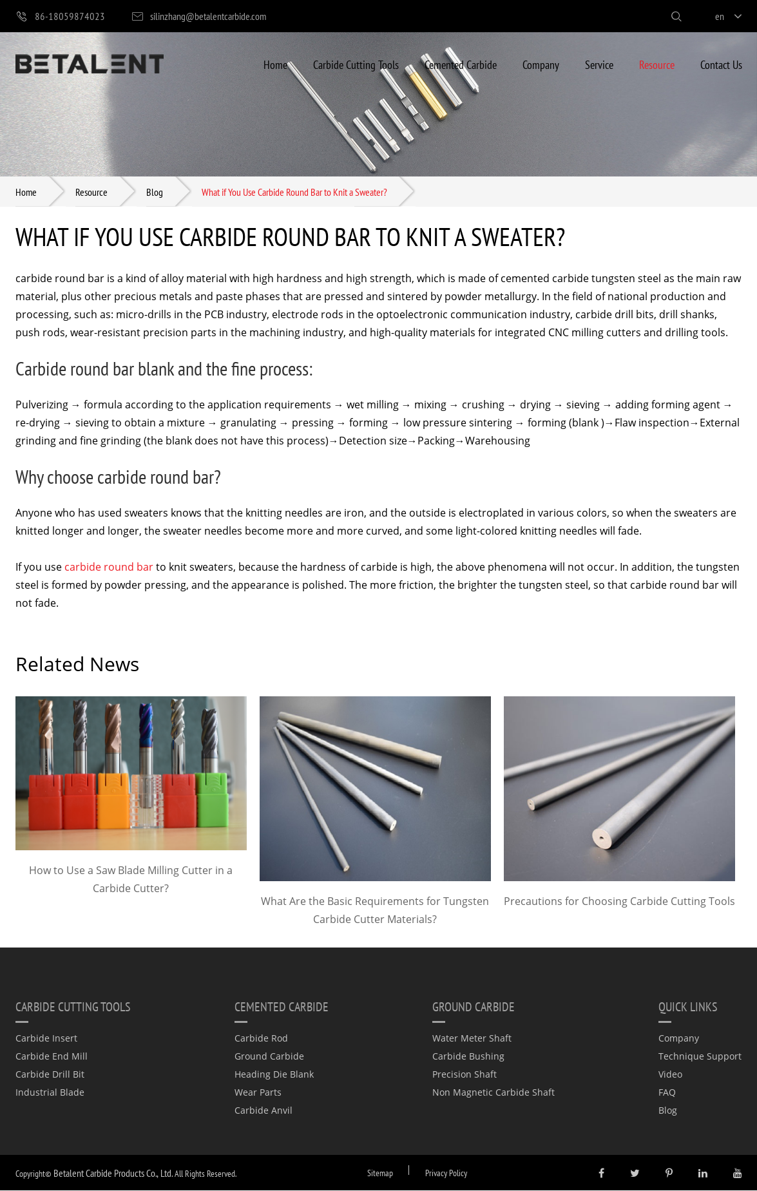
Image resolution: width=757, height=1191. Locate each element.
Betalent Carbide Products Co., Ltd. (113, 1173)
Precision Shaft (464, 1075)
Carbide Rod (261, 1039)
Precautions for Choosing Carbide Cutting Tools (619, 902)
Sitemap (380, 1173)
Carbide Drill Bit (49, 1075)
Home (275, 64)
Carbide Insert (46, 1039)
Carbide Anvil (263, 1111)
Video (670, 1075)
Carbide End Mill (51, 1057)
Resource (657, 64)
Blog (154, 191)
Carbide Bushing (468, 1057)
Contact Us (721, 64)
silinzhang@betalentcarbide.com (198, 16)
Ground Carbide (269, 1057)
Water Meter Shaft (472, 1039)
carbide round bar (108, 567)
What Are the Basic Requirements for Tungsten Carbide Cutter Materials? (375, 911)
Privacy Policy (446, 1173)
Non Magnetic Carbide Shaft (493, 1093)
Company (540, 64)
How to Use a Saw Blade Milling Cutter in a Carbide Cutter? (131, 880)
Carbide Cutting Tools (356, 64)
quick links (688, 1006)
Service (599, 64)
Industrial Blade (49, 1093)
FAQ (667, 1093)
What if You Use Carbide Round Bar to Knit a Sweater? (294, 191)
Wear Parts (258, 1093)
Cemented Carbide (461, 64)
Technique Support (700, 1057)
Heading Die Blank (274, 1075)
